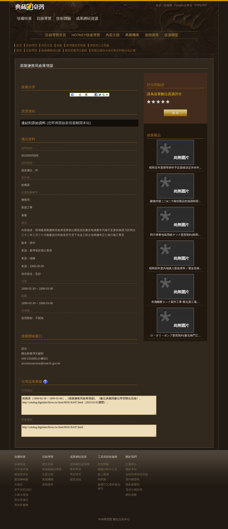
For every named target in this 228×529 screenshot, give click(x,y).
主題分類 (47, 474)
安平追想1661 (23, 489)
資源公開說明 (134, 489)
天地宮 (18, 484)
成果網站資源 (87, 18)
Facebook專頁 (183, 5)
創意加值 (75, 479)
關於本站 (131, 469)
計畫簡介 (131, 464)
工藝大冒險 (21, 494)
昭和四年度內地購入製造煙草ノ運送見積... (175, 268)
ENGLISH (201, 5)
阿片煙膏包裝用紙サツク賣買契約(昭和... (175, 234)
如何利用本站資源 (137, 474)
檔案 (59, 45)
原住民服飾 (21, 505)
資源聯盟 (171, 35)
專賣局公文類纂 (99, 45)
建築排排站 (21, 474)
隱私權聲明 (132, 484)
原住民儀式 (21, 499)
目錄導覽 (44, 18)
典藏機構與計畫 (51, 50)
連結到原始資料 (33, 123)
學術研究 (75, 474)
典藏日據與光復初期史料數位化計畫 (113, 50)
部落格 (168, 5)
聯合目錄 (47, 464)
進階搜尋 (152, 35)
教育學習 (75, 469)
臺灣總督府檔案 (76, 45)
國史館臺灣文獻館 (76, 50)
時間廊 (102, 479)
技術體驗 (63, 18)
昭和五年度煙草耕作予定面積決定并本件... (175, 167)
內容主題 (113, 35)
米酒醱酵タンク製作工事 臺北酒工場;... (175, 302)
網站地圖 (131, 494)
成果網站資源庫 (79, 464)
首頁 (159, 5)
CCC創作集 (21, 469)
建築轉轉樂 (21, 479)
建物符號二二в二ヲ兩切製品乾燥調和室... (175, 201)
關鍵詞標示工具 (107, 469)
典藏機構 (132, 35)
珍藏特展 (24, 18)
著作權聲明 (132, 479)
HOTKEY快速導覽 (86, 35)
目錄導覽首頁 (55, 35)
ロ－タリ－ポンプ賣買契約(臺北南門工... (175, 335)
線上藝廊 (103, 474)
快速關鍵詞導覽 (52, 469)
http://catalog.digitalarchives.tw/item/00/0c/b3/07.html (88, 431)
